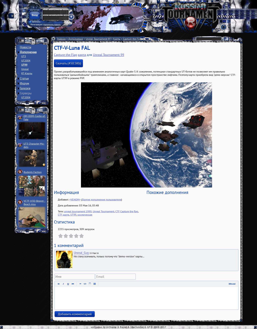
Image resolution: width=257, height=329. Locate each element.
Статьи (24, 78)
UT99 (24, 64)
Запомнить (35, 22)
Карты (116, 38)
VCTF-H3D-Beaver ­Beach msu (34, 202)
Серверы (26, 93)
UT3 (23, 56)
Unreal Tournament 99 (98, 38)
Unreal (25, 69)
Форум (24, 83)
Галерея (25, 88)
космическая (85, 214)
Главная (61, 38)
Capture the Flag (132, 38)
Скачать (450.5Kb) (68, 63)
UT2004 (25, 60)
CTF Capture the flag (126, 211)
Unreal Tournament (103, 211)
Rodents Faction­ (33, 172)
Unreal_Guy (81, 253)
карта (82, 55)
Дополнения (28, 52)
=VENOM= (75, 199)
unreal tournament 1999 (78, 211)
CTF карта (63, 214)
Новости (25, 47)
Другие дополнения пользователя (101, 199)
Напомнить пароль (52, 24)
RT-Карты (26, 73)
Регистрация (36, 24)
